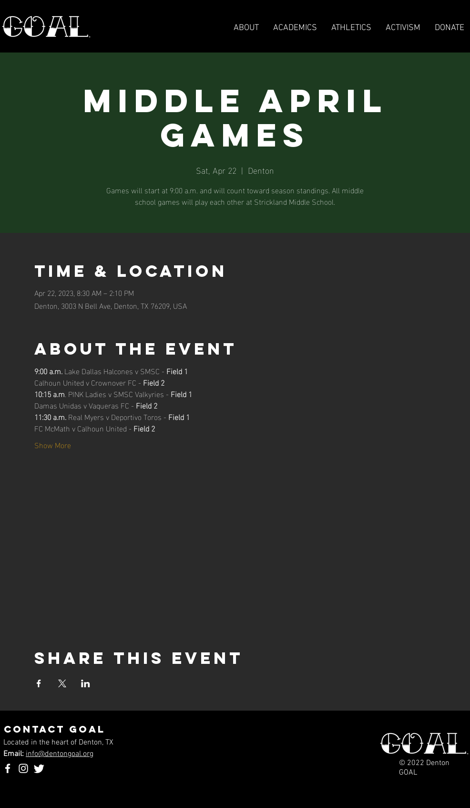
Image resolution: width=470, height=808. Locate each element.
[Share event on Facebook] (38, 683)
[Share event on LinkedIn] (85, 683)
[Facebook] (7, 768)
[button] (351, 28)
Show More (52, 445)
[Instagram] (23, 768)
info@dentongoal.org (59, 754)
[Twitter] (39, 768)
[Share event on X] (62, 683)
